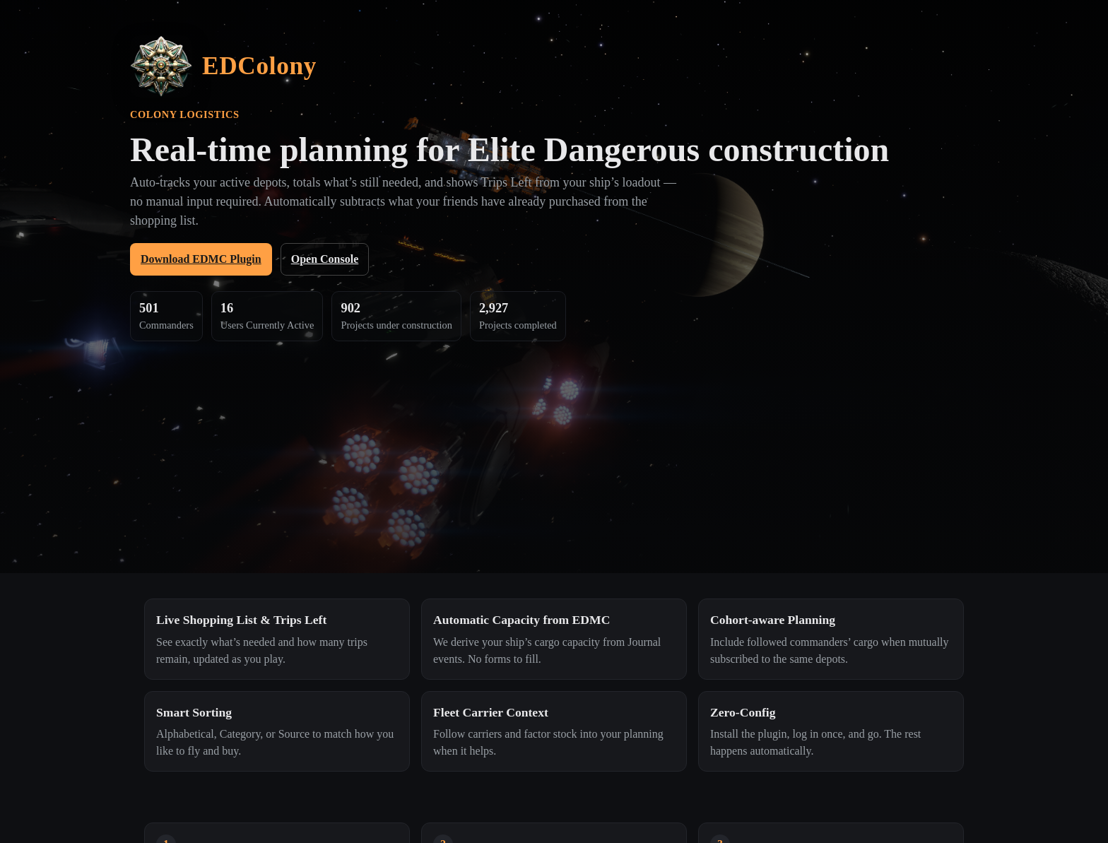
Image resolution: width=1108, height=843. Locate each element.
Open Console (325, 259)
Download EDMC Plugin (201, 259)
